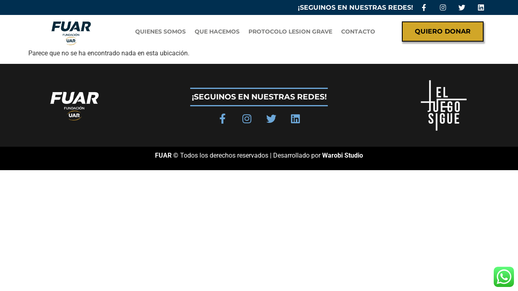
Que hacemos (217, 31)
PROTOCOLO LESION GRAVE (290, 31)
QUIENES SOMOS (160, 31)
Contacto (358, 31)
